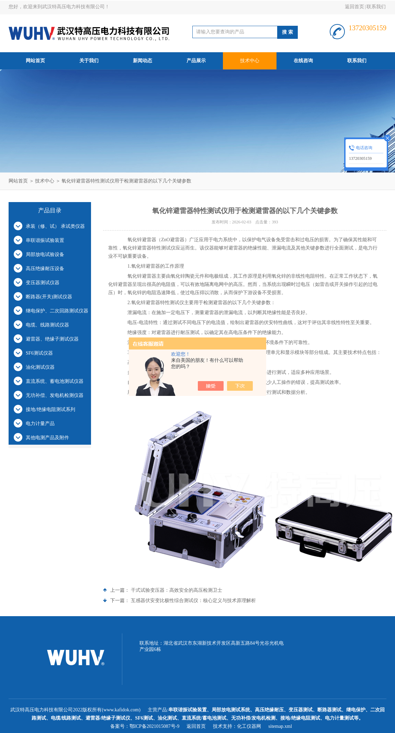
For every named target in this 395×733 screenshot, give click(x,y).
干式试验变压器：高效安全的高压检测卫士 (176, 590)
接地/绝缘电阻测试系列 (50, 409)
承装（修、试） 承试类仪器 (55, 226)
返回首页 (354, 6)
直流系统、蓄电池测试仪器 (54, 381)
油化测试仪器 (40, 367)
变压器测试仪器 (42, 282)
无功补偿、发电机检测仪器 (54, 395)
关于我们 (89, 60)
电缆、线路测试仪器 (47, 324)
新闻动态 (142, 60)
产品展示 (196, 60)
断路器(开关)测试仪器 (49, 296)
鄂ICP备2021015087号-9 (154, 726)
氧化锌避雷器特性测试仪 (157, 302)
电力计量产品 (40, 423)
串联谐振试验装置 (45, 240)
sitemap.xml (280, 726)
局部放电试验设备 (45, 254)
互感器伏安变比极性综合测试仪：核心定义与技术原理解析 (193, 600)
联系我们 (376, 6)
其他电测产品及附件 (47, 437)
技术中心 (249, 60)
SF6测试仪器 (39, 353)
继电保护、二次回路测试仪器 (57, 310)
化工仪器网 (249, 726)
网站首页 (35, 60)
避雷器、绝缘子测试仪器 (52, 339)
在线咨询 (303, 60)
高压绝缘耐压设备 (45, 268)
